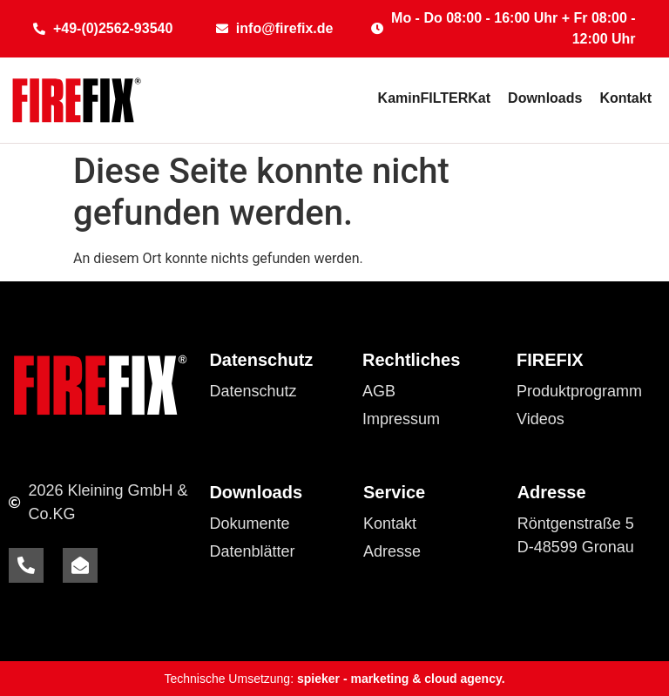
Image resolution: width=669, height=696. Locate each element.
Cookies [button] (237, 419)
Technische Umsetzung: (334, 679)
